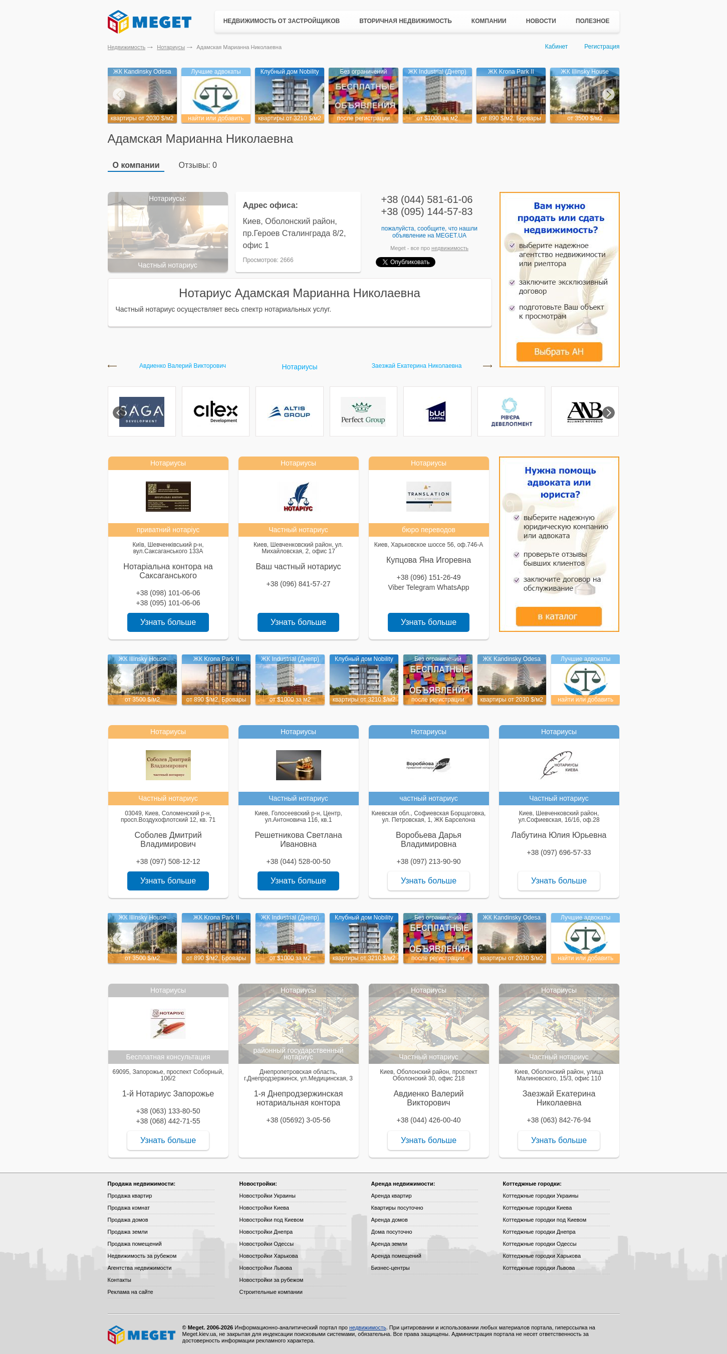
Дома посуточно (391, 1232)
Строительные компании (271, 1292)
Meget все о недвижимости (142, 1334)
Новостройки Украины (267, 1196)
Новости (541, 21)
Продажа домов (128, 1220)
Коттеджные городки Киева (537, 1208)
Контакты (120, 1280)
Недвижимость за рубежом (142, 1256)
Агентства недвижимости (140, 1268)
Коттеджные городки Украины (541, 1196)
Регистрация (601, 46)
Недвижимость (127, 47)
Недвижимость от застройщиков (281, 21)
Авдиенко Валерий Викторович (182, 366)
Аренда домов (389, 1220)
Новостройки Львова (265, 1268)
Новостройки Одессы (266, 1244)
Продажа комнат (129, 1208)
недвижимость (449, 248)
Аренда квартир (391, 1196)
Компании (489, 21)
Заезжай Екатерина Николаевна (417, 366)
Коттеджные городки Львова (539, 1268)
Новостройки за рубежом (271, 1280)
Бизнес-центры (390, 1268)
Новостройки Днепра (266, 1232)
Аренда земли (389, 1244)
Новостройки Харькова (268, 1256)
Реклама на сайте (130, 1292)
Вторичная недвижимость (405, 21)
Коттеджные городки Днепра (539, 1232)
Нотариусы (171, 47)
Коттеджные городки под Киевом (545, 1220)
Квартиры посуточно (397, 1208)
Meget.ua (451, 235)
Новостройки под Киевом (271, 1220)
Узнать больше (168, 622)
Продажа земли (128, 1232)
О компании (136, 165)
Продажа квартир (130, 1196)
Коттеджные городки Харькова (542, 1256)
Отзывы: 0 (198, 165)
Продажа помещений (135, 1244)
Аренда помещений (396, 1256)
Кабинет (556, 46)
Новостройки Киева (264, 1208)
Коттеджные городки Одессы (540, 1244)
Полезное (593, 21)
